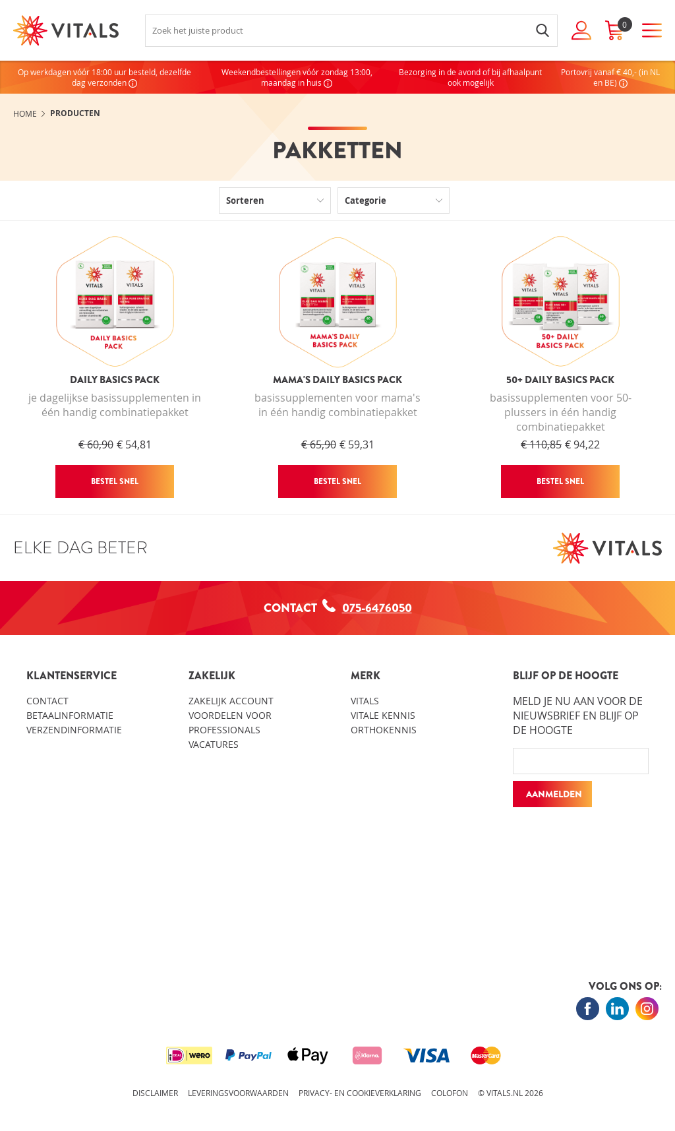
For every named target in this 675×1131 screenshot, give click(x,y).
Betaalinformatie (69, 715)
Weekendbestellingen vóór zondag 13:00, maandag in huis (296, 77)
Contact (47, 700)
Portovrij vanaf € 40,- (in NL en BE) (610, 77)
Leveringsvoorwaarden (238, 1092)
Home (25, 113)
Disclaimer (155, 1092)
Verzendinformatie (74, 729)
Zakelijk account (231, 700)
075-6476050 (367, 608)
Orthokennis (384, 729)
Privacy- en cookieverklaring (360, 1092)
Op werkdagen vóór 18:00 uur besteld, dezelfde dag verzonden (104, 77)
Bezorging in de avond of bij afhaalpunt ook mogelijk (470, 77)
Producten (75, 113)
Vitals (365, 700)
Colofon (449, 1092)
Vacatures (214, 744)
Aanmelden (554, 794)
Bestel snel (114, 481)
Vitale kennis (383, 715)
